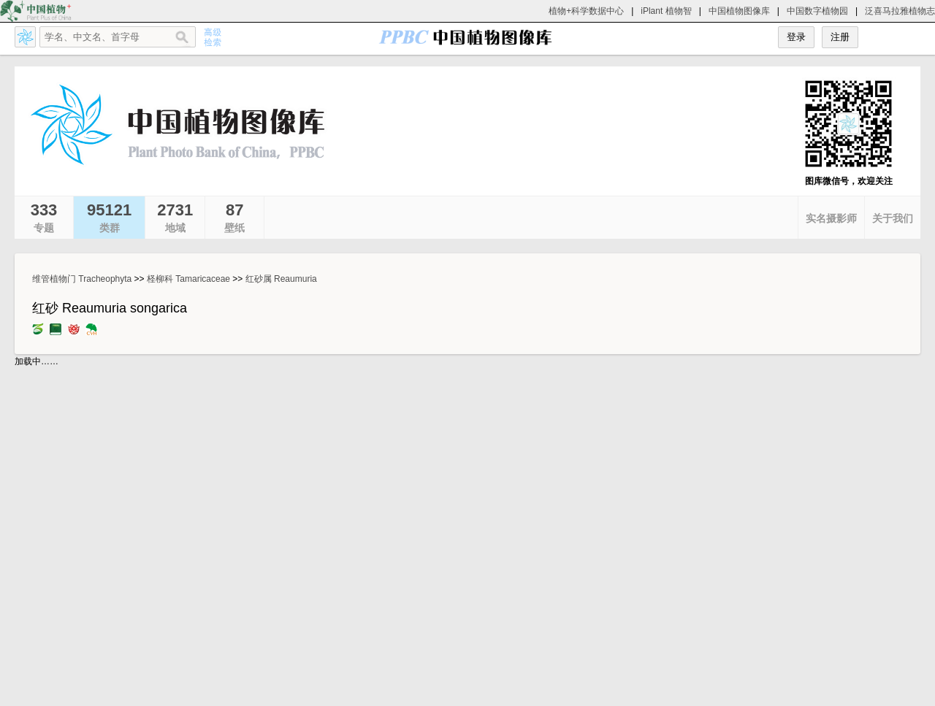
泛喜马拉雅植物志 (900, 11)
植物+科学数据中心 (586, 11)
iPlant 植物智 (666, 11)
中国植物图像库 (739, 11)
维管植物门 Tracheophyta (81, 279)
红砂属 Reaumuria (281, 279)
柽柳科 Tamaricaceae (188, 279)
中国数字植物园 (817, 11)
